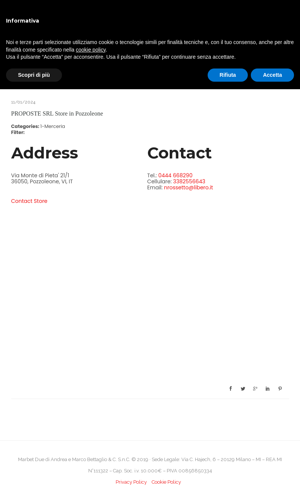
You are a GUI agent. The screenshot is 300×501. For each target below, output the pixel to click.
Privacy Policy (131, 482)
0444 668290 (175, 175)
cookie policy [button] (91, 50)
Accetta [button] (272, 75)
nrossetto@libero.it (188, 187)
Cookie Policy (166, 482)
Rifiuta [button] (228, 75)
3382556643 (189, 181)
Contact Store (29, 201)
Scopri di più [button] (34, 75)
